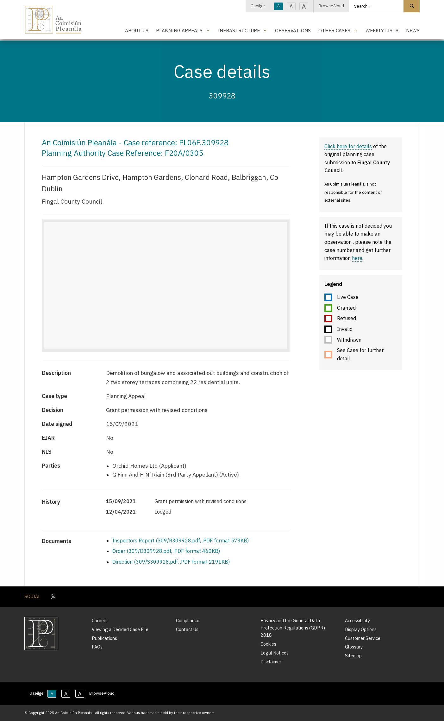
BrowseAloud (331, 6)
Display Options (361, 629)
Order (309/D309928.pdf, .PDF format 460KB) (166, 551)
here (357, 258)
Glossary (354, 647)
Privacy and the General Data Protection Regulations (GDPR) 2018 (292, 627)
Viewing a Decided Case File (120, 629)
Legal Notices (274, 653)
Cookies (268, 644)
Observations (293, 30)
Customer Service (362, 638)
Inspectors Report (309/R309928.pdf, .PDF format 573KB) (180, 540)
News (413, 30)
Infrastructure (239, 30)
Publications (104, 638)
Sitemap (353, 656)
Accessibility (357, 620)
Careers (100, 620)
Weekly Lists (382, 30)
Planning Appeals (179, 30)
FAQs (97, 647)
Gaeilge (258, 6)
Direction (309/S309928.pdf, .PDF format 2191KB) (171, 562)
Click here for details (348, 146)
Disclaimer (270, 662)
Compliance (187, 620)
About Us (136, 30)
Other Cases (334, 30)
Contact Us (187, 629)
